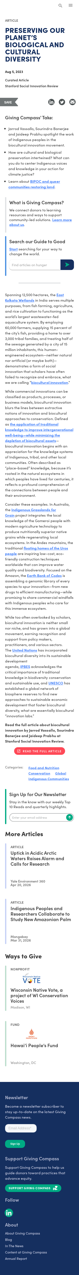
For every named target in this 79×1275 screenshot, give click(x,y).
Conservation (39, 773)
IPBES (25, 666)
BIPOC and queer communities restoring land (34, 184)
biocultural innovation (49, 382)
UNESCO (55, 682)
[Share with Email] (72, 102)
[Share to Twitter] (62, 102)
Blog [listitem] (8, 1239)
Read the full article (42, 751)
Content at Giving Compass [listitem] (26, 1252)
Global (60, 773)
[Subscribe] (69, 817)
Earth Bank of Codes (44, 575)
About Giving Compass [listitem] (22, 1233)
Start (13, 248)
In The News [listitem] (14, 1245)
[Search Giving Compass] (60, 6)
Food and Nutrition (43, 767)
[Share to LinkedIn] (51, 102)
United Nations (24, 650)
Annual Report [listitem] (16, 1258)
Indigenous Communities (48, 778)
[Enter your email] (41, 817)
